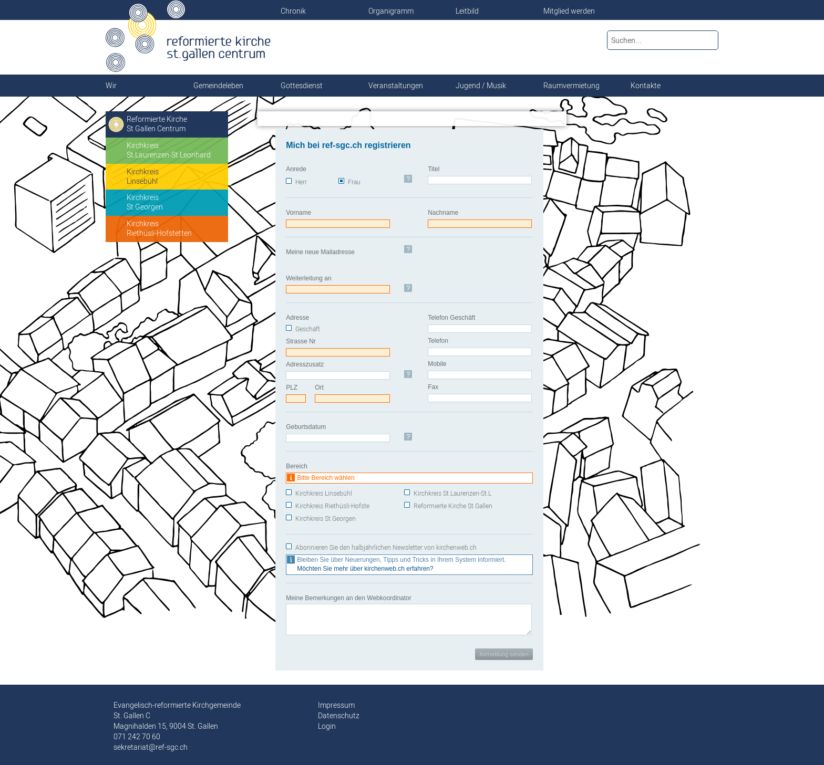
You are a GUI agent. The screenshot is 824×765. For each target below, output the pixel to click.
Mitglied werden (569, 11)
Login (327, 726)
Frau (354, 181)
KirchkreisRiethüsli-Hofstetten (159, 228)
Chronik (293, 11)
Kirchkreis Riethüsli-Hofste (332, 505)
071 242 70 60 (137, 736)
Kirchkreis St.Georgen (325, 518)
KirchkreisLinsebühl (143, 176)
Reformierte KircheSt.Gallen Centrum (157, 124)
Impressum (336, 705)
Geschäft (307, 328)
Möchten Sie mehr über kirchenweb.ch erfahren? (365, 568)
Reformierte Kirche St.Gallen (453, 505)
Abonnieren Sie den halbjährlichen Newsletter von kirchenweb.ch (386, 547)
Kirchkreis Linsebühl (323, 493)
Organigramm (391, 11)
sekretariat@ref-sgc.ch (151, 747)
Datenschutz (338, 715)
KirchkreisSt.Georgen (145, 202)
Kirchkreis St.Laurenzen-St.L (452, 493)
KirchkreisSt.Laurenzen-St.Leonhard (169, 150)
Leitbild (467, 11)
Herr (301, 181)
